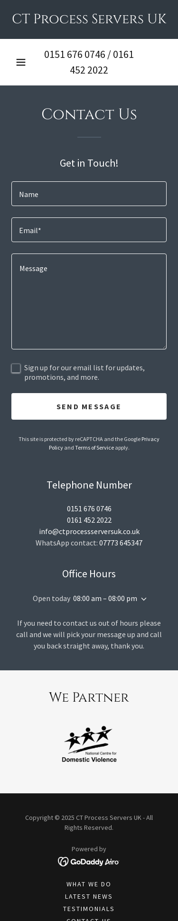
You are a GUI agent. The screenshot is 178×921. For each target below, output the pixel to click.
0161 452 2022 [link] (89, 520)
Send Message (89, 406)
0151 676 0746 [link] (74, 54)
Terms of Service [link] (94, 447)
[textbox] (89, 193)
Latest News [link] (89, 896)
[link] (89, 19)
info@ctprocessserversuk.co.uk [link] (89, 531)
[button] (20, 62)
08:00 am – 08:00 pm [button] (105, 598)
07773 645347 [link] (120, 542)
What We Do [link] (89, 884)
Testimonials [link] (89, 908)
